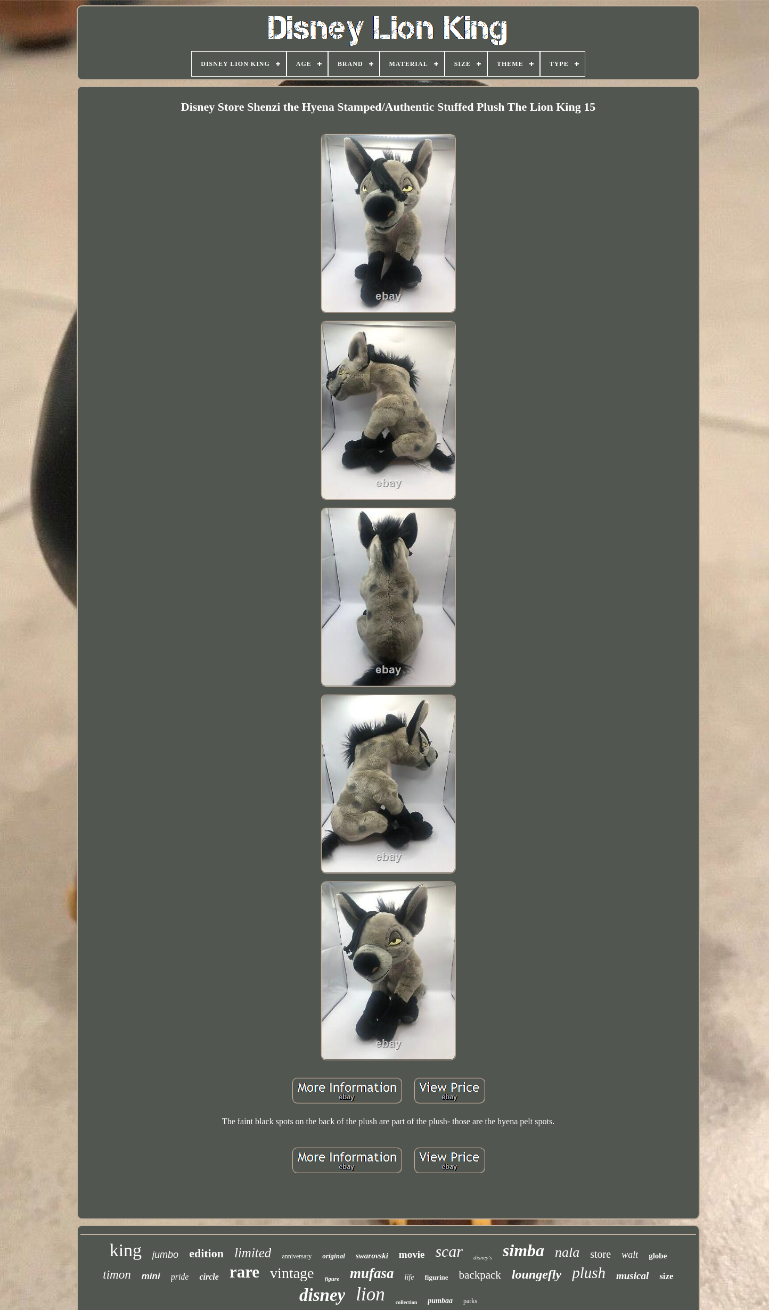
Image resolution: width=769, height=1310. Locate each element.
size (666, 1276)
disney (322, 1295)
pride (180, 1276)
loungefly (536, 1274)
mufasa (372, 1273)
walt (629, 1254)
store (600, 1254)
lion (370, 1294)
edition (206, 1253)
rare (244, 1272)
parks (470, 1301)
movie (412, 1254)
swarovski (372, 1255)
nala (567, 1252)
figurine (436, 1277)
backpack (480, 1274)
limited (252, 1253)
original (333, 1256)
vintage (292, 1273)
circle (208, 1276)
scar (449, 1251)
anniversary (297, 1256)
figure (332, 1278)
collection (407, 1302)
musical (632, 1275)
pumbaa (440, 1301)
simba (523, 1250)
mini (151, 1276)
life (409, 1277)
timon (116, 1274)
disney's (482, 1257)
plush (589, 1272)
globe (658, 1255)
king (126, 1250)
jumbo (165, 1254)
